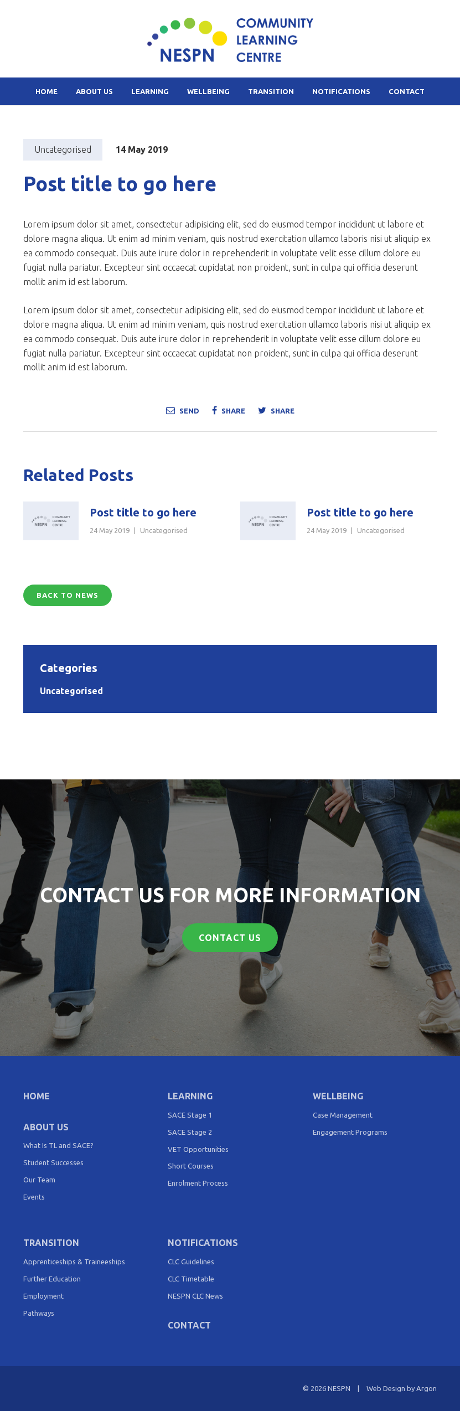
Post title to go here (143, 512)
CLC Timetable (191, 1279)
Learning (150, 91)
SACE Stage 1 (190, 1115)
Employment (43, 1296)
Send (182, 410)
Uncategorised (62, 149)
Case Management (343, 1115)
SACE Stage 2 (190, 1132)
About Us (94, 91)
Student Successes (53, 1162)
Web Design (385, 1388)
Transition (271, 91)
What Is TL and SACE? (58, 1145)
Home (46, 91)
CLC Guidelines (191, 1261)
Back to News (68, 595)
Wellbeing (208, 91)
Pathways (38, 1313)
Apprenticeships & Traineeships (74, 1261)
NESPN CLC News (195, 1296)
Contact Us (230, 938)
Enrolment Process (198, 1183)
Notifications (341, 91)
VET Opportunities (198, 1149)
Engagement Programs (350, 1132)
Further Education (52, 1279)
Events (34, 1197)
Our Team (39, 1179)
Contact (407, 91)
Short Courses (191, 1166)
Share (228, 410)
